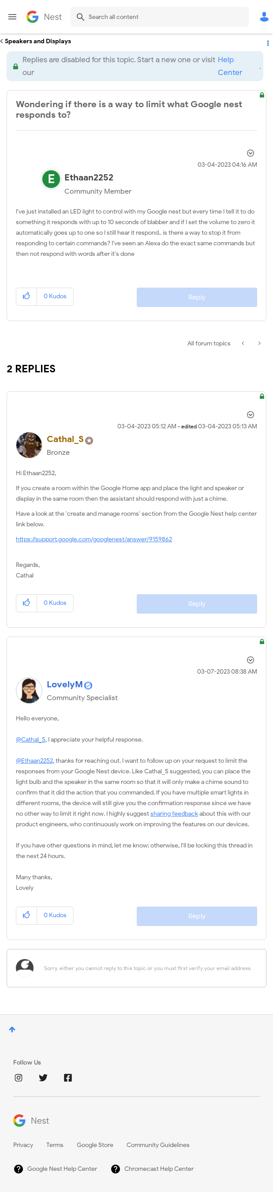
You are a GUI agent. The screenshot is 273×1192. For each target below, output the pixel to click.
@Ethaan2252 (34, 761)
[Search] (160, 17)
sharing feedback (174, 813)
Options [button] (267, 41)
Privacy (23, 1145)
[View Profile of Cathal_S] (65, 439)
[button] (26, 296)
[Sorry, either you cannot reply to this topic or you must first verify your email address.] (148, 968)
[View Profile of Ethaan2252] (88, 177)
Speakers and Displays (38, 41)
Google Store (95, 1145)
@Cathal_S (30, 739)
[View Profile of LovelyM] (65, 684)
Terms (55, 1145)
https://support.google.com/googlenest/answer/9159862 (94, 539)
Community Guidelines (158, 1145)
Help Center (230, 66)
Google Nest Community (44, 17)
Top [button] (12, 1029)
